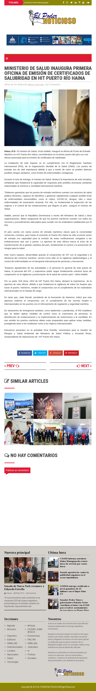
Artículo (31, 625)
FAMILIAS (12, 643)
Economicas (33, 635)
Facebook (24, 353)
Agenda (11, 625)
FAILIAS (31, 639)
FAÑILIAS (32, 643)
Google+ (55, 353)
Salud (10, 658)
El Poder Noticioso (48, 687)
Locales (11, 650)
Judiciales (32, 647)
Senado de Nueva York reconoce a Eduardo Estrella (24, 588)
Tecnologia (12, 662)
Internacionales (15, 647)
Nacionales (12, 654)
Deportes (12, 635)
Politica (31, 654)
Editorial (11, 639)
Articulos (11, 629)
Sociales (31, 658)
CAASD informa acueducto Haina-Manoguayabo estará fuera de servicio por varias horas (46, 2)
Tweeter (40, 353)
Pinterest (71, 353)
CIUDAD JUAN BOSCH (34, 630)
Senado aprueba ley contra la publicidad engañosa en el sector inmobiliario (74, 575)
